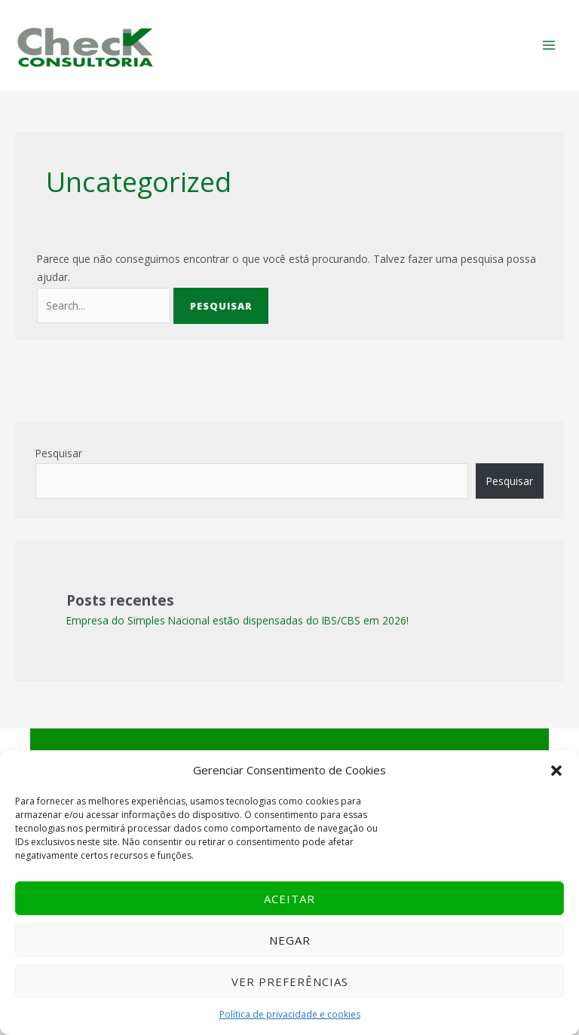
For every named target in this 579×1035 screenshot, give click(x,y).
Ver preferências (289, 981)
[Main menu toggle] (549, 45)
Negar (290, 940)
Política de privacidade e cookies (289, 1014)
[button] (556, 770)
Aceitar (289, 898)
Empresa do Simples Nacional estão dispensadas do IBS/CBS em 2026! (237, 620)
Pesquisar (58, 453)
